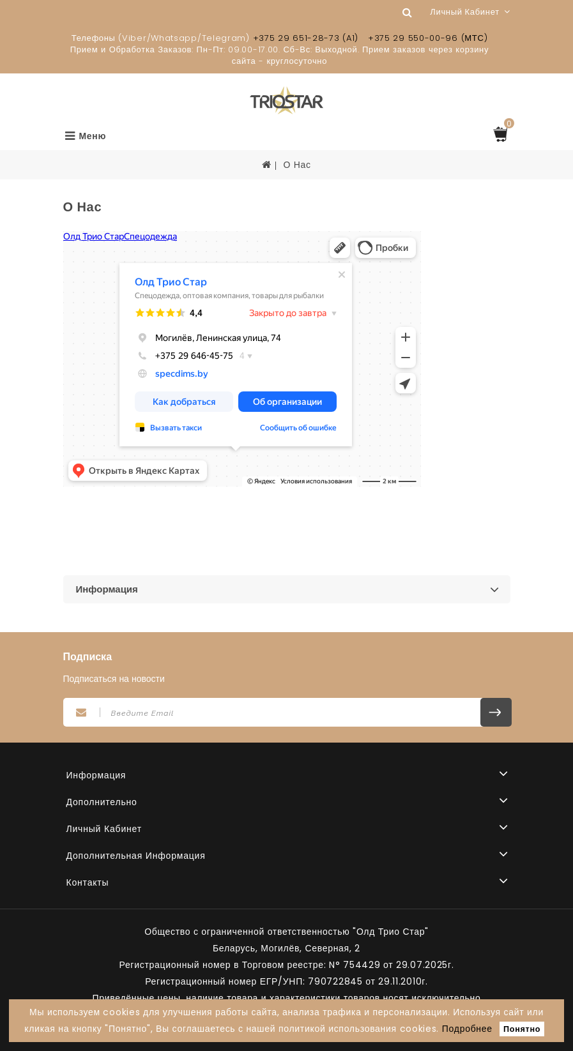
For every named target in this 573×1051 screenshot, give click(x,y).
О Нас (296, 164)
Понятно (521, 1029)
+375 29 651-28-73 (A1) (305, 38)
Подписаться (495, 712)
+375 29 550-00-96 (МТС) (427, 38)
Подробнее (467, 1028)
